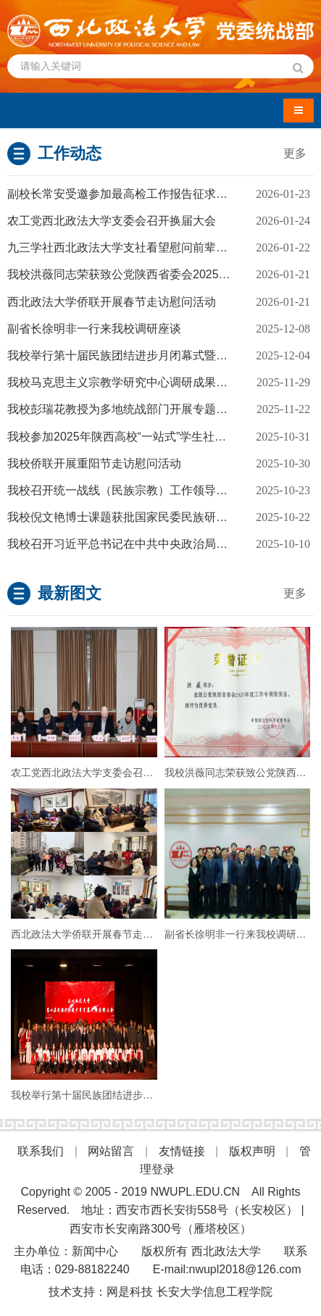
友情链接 (182, 1151)
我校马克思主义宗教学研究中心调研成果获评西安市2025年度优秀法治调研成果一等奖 (160, 382)
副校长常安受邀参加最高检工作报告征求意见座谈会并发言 (158, 194)
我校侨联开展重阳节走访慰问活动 (94, 463)
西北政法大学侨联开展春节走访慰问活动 (111, 302)
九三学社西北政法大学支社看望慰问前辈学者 (123, 247)
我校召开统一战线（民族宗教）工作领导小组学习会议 (146, 490)
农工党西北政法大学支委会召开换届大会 (111, 221)
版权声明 (252, 1151)
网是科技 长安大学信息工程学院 (189, 1292)
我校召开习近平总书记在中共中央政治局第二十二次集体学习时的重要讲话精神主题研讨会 (160, 544)
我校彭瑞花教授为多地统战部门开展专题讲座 (123, 409)
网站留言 (111, 1151)
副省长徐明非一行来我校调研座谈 (94, 328)
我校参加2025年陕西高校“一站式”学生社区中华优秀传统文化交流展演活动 (160, 436)
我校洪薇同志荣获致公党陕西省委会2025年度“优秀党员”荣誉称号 (160, 274)
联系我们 (40, 1151)
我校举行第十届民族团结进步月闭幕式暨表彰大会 (134, 355)
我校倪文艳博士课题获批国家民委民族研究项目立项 (140, 517)
